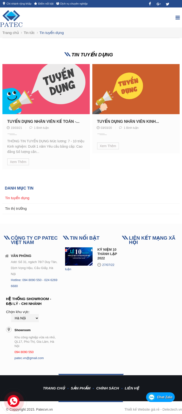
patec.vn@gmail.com (29, 358)
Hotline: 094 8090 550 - (27, 280)
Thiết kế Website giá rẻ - (143, 409)
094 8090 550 (24, 352)
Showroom (22, 330)
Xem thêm (18, 162)
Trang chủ (54, 388)
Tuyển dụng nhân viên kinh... (128, 121)
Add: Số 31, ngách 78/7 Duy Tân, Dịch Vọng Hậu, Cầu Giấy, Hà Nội (34, 268)
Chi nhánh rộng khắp (19, 3)
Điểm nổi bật (46, 3)
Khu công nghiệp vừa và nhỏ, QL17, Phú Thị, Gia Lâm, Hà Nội (35, 341)
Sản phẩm (81, 388)
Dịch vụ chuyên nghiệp (74, 3)
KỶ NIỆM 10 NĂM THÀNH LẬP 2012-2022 (112, 254)
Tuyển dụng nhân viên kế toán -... (43, 121)
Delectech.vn (172, 409)
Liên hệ (132, 388)
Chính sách (107, 388)
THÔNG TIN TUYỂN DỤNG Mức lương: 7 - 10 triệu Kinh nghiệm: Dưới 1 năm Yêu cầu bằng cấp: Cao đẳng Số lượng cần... (45, 146)
